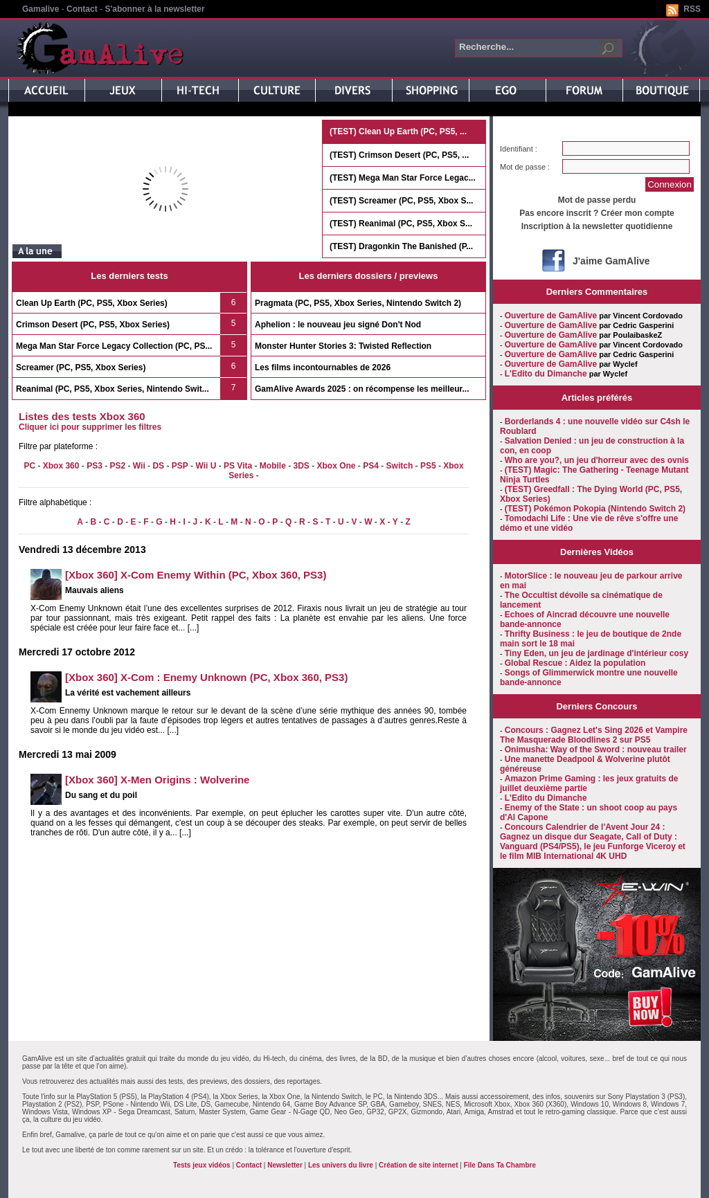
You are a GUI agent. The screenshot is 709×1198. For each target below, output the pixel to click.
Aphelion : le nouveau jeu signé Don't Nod (338, 324)
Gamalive (40, 9)
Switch (399, 466)
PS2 (117, 466)
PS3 (94, 466)
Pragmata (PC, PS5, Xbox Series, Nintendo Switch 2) (358, 303)
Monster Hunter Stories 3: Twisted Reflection (343, 346)
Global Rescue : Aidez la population (575, 663)
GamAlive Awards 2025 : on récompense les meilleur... (362, 389)
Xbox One (336, 466)
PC (29, 466)
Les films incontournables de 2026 (323, 367)
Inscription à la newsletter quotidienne (597, 226)
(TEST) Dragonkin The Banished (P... (401, 246)
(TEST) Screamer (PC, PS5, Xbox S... (401, 201)
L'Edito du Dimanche (546, 374)
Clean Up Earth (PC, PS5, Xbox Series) (92, 303)
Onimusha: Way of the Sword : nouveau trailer (596, 749)
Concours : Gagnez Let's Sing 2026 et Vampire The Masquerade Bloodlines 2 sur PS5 (594, 735)
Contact (82, 9)
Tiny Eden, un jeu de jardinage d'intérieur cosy (596, 653)
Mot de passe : (525, 167)
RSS (692, 9)
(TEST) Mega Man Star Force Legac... (403, 178)
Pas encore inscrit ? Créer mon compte (596, 213)
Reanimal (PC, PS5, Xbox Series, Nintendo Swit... (112, 389)
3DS (301, 466)
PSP (180, 466)
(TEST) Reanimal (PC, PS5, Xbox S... (401, 223)
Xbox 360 (61, 466)
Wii (139, 466)
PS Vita (238, 466)
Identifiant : (518, 149)
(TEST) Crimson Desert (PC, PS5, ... (399, 155)
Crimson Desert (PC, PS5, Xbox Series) (93, 324)
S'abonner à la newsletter (154, 9)
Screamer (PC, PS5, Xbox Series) (80, 367)
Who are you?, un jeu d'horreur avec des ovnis (597, 460)
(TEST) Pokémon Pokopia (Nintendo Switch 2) (595, 509)
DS (158, 466)
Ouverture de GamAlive (551, 315)
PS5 (428, 466)
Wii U (205, 466)
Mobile (273, 466)
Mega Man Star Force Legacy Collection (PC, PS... (114, 346)
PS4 (371, 466)
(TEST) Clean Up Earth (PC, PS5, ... (398, 131)
